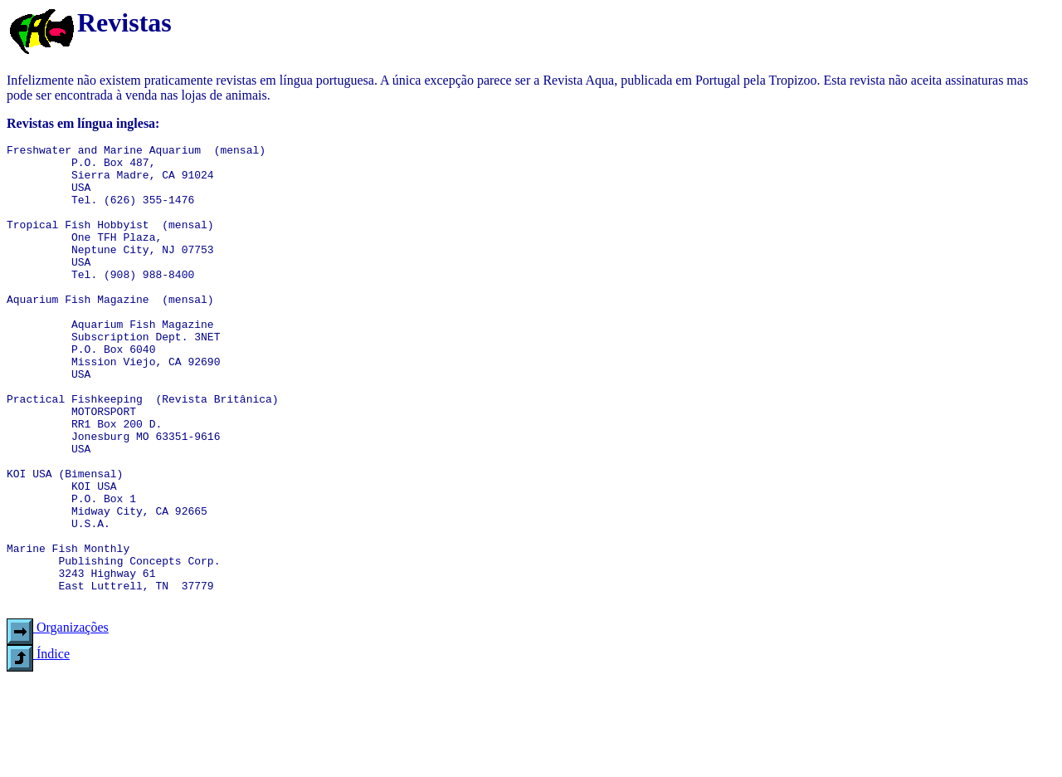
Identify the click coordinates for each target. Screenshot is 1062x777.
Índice (38, 746)
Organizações (58, 719)
